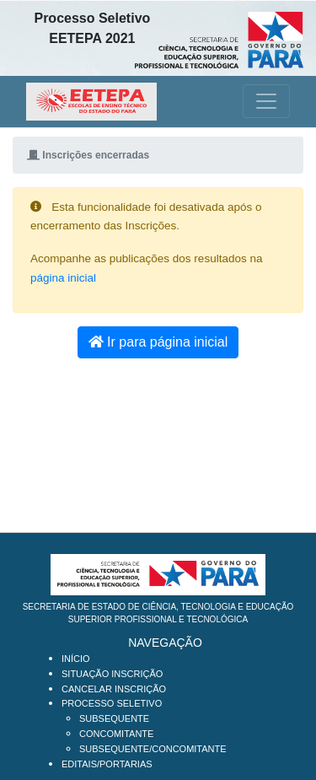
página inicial (63, 278)
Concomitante (116, 734)
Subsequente (114, 718)
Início (76, 659)
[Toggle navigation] (266, 101)
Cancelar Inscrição (114, 689)
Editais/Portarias (107, 764)
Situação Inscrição (112, 674)
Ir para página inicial (158, 342)
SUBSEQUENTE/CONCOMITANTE (153, 749)
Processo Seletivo (112, 703)
